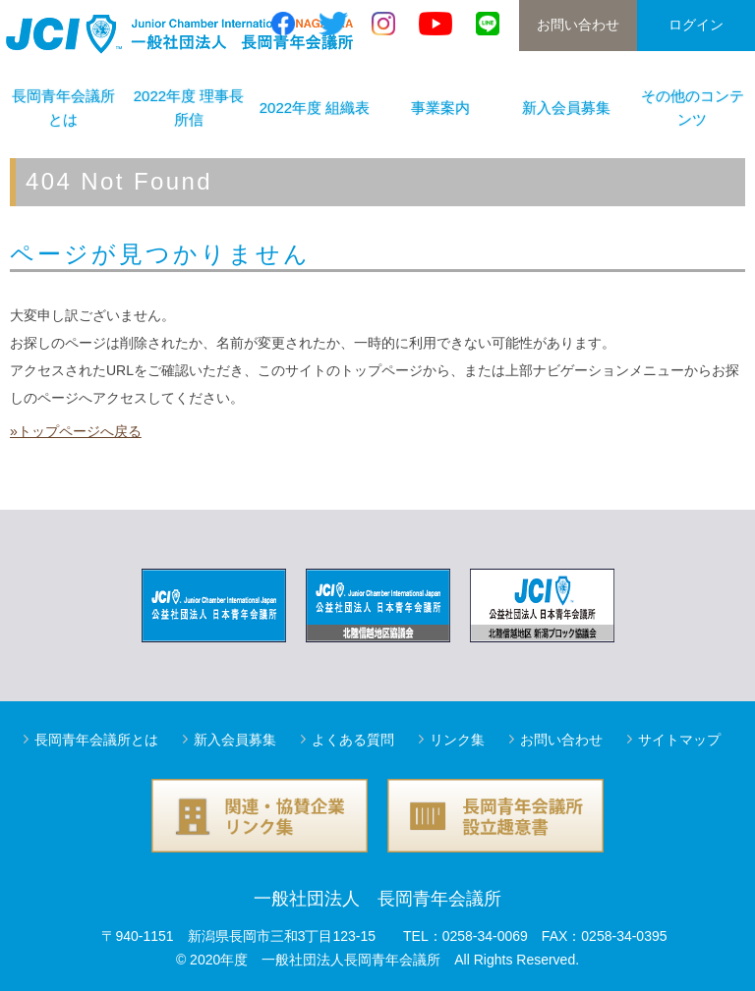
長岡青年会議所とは (63, 107)
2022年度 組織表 (315, 107)
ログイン (696, 24)
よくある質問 (353, 739)
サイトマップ (679, 739)
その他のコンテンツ (692, 107)
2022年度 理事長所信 (189, 107)
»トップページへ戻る (76, 431)
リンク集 (457, 739)
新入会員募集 (566, 107)
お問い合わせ (578, 24)
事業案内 (440, 107)
